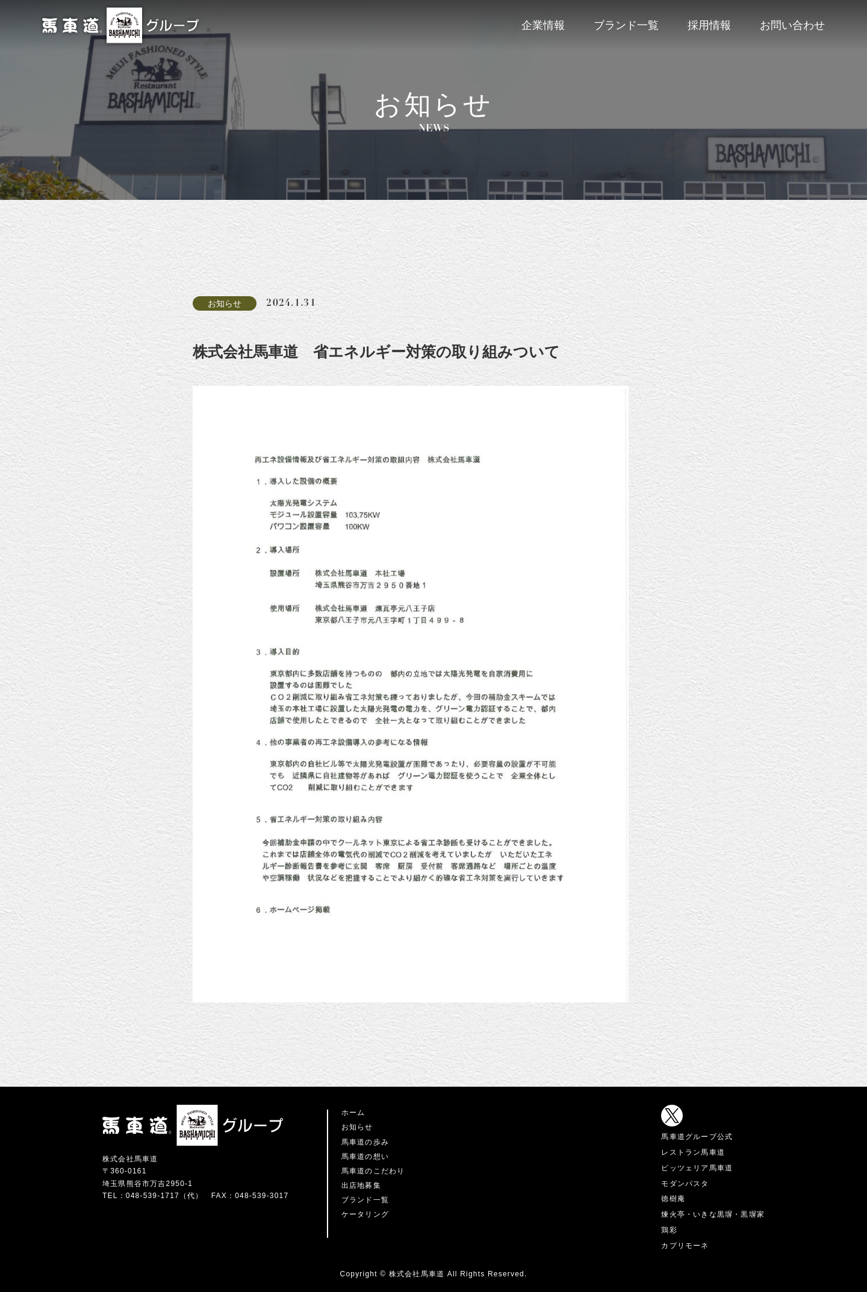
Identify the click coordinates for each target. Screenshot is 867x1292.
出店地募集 (361, 1185)
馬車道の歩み (365, 1142)
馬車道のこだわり (373, 1171)
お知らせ (357, 1127)
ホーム (353, 1112)
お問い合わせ (792, 25)
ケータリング (365, 1214)
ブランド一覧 (626, 25)
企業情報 (543, 25)
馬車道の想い (365, 1156)
